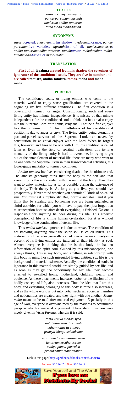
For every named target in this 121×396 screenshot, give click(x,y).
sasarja (19, 42)
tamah (66, 51)
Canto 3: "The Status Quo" (70, 4)
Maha (107, 295)
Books (26, 4)
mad (45, 300)
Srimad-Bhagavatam (42, 4)
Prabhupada (14, 4)
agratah (59, 46)
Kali (27, 304)
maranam (49, 338)
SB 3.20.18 (102, 4)
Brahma (42, 70)
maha (108, 51)
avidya (52, 347)
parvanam (21, 46)
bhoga (60, 332)
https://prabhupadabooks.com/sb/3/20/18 (74, 357)
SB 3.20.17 (58, 364)
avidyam (80, 42)
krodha (65, 342)
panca (107, 42)
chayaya (43, 42)
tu (67, 327)
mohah (88, 51)
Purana (50, 312)
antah (49, 323)
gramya (49, 332)
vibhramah (74, 323)
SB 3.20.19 (79, 364)
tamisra (106, 46)
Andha (23, 172)
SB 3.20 (90, 4)
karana (60, 323)
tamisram (94, 46)
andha (18, 51)
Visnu (40, 312)
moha (97, 51)
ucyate (76, 342)
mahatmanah (72, 351)
